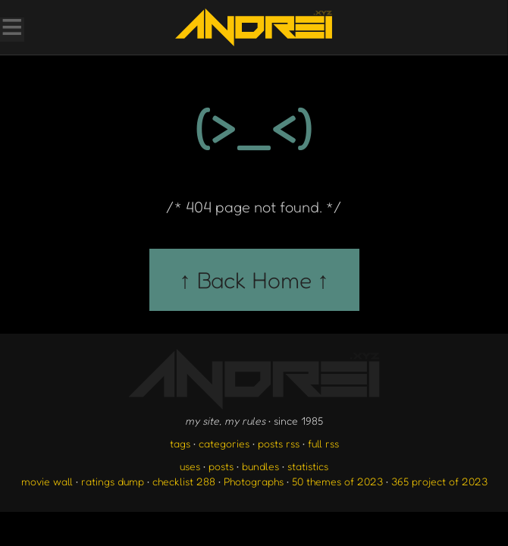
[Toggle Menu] (11, 28)
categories (224, 443)
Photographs (254, 481)
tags (180, 443)
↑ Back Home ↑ (254, 279)
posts (221, 466)
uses (190, 466)
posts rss (278, 443)
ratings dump (112, 481)
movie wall (47, 481)
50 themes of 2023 (337, 481)
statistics (307, 466)
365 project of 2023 (439, 481)
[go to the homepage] (253, 27)
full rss (323, 443)
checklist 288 (183, 481)
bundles (260, 466)
